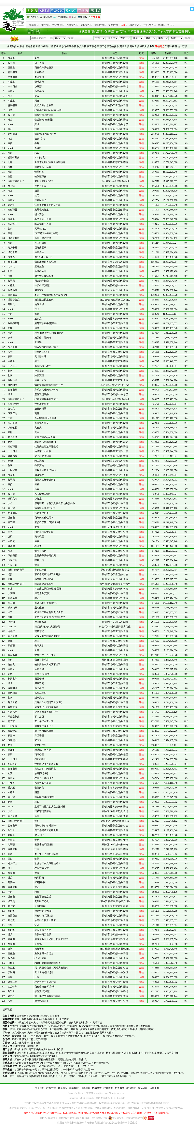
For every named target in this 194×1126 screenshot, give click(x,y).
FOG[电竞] (40, 157)
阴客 (37, 792)
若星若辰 (12, 707)
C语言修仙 (40, 759)
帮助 (161, 24)
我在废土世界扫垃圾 (45, 261)
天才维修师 (40, 621)
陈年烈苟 (39, 560)
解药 (37, 858)
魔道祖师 (39, 77)
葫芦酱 (11, 205)
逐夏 (37, 541)
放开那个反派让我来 (45, 920)
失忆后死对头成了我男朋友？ (50, 617)
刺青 (37, 413)
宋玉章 (38, 740)
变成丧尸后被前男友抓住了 (49, 612)
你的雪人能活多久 (44, 276)
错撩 (37, 328)
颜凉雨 (11, 645)
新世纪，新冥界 (43, 749)
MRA (10, 806)
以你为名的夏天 (43, 783)
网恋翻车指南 (42, 280)
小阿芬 (11, 593)
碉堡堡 (11, 953)
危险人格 (39, 669)
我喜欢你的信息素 (44, 67)
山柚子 (11, 963)
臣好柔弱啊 (40, 247)
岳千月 (11, 830)
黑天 (37, 361)
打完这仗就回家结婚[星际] (48, 588)
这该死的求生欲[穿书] (46, 602)
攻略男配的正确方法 (45, 982)
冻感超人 (12, 740)
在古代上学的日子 (44, 778)
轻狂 (37, 484)
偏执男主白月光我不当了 (48, 664)
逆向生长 (39, 607)
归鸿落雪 (12, 598)
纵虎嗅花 (12, 427)
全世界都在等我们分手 (46, 711)
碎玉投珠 (39, 370)
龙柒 (10, 745)
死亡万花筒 (40, 186)
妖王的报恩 (40, 408)
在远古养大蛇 (42, 868)
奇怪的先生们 (42, 351)
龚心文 (11, 408)
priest (10, 124)
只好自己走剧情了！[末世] (48, 702)
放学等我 (39, 62)
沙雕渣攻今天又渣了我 (46, 764)
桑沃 (10, 441)
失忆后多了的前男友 (45, 768)
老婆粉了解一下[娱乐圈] (47, 522)
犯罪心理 (39, 754)
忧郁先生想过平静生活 (46, 446)
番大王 (11, 787)
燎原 (37, 565)
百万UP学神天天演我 (45, 418)
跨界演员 (39, 375)
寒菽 (10, 588)
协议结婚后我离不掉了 (46, 347)
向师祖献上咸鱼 (43, 167)
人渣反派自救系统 (44, 105)
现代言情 (96, 31)
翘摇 (10, 328)
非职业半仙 (40, 569)
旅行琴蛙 (39, 948)
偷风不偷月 (40, 271)
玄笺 (10, 773)
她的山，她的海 (43, 337)
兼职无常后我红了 (44, 181)
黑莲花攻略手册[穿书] (46, 323)
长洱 (10, 356)
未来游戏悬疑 (148, 31)
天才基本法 (40, 356)
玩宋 (37, 849)
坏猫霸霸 (12, 555)
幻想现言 (109, 31)
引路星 (11, 67)
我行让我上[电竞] (44, 115)
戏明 (37, 887)
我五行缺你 (40, 958)
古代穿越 (121, 31)
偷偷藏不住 (40, 176)
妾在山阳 (12, 389)
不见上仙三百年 (43, 219)
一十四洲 (12, 86)
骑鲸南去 (12, 295)
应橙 (10, 432)
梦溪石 (11, 839)
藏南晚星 (39, 536)
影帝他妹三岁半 (43, 366)
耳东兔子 (12, 223)
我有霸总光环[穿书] (45, 986)
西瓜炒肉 (12, 730)
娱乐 (170, 24)
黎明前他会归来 (43, 456)
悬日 (37, 152)
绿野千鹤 (12, 252)
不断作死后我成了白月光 (48, 574)
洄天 (37, 190)
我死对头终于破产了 (45, 479)
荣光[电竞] (40, 745)
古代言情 (84, 31)
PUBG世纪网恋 (42, 494)
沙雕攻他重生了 (43, 404)
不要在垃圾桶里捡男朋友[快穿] (51, 295)
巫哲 (10, 143)
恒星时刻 (39, 171)
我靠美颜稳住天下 (44, 517)
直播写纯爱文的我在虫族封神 (50, 806)
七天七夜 (39, 835)
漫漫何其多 (14, 157)
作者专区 (72, 24)
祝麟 (10, 617)
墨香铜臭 (12, 72)
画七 (10, 531)
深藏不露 (39, 683)
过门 (37, 195)
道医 (37, 820)
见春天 (38, 427)
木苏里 (11, 58)
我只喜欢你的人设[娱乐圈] (48, 110)
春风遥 (11, 835)
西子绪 (11, 186)
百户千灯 (12, 347)
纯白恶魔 (39, 460)
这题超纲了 (40, 200)
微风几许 (12, 380)
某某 (37, 58)
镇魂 (37, 489)
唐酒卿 (11, 546)
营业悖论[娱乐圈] (44, 119)
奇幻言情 (133, 31)
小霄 (10, 418)
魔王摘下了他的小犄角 (46, 854)
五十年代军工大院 (44, 721)
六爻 (37, 309)
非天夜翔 (12, 678)
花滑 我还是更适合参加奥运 (49, 332)
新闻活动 (100, 24)
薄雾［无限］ (42, 380)
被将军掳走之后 (43, 896)
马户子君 (12, 247)
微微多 (11, 778)
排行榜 (45, 24)
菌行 (10, 332)
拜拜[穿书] (40, 882)
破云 (37, 96)
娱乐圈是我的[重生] (45, 797)
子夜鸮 (38, 944)
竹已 (10, 129)
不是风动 (12, 711)
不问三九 (12, 413)
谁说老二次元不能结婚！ (48, 863)
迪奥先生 (39, 252)
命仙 (37, 816)
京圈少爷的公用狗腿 (45, 555)
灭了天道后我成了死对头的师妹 (51, 967)
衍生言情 (178, 31)
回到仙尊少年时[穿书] (46, 825)
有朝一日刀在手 (43, 934)
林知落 (11, 749)
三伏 (37, 977)
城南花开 (12, 607)
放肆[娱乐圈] (41, 773)
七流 (10, 162)
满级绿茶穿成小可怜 (45, 508)
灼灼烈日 (39, 877)
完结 (188, 31)
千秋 (37, 839)
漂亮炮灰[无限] (42, 593)
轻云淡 (11, 901)
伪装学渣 (39, 91)
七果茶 (11, 844)
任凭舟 (11, 783)
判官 (37, 100)
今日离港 (39, 465)
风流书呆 (12, 655)
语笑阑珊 (12, 688)
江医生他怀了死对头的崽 (48, 205)
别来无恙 (39, 697)
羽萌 (10, 854)
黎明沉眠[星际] (42, 991)
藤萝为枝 (12, 290)
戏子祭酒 (12, 437)
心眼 (37, 801)
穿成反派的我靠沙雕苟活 (48, 636)
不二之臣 (39, 716)
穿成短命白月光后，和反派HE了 (51, 939)
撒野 (37, 143)
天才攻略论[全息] (44, 972)
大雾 (37, 873)
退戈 (10, 394)
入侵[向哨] (40, 906)
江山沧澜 (12, 726)
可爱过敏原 (40, 242)
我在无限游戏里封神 (45, 133)
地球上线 (39, 304)
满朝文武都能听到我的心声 (49, 385)
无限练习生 (40, 228)
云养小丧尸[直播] (44, 844)
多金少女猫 (14, 404)
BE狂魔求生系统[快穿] (46, 233)
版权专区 (86, 24)
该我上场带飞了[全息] (46, 470)
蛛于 (10, 612)
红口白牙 (12, 764)
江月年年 (12, 366)
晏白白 (11, 996)
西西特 (11, 882)
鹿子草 (11, 721)
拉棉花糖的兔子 (16, 181)
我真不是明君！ (43, 659)
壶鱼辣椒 (12, 133)
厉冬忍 (11, 257)
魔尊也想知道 (42, 209)
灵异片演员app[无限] (45, 437)
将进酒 (38, 546)
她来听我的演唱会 (44, 579)
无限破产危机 (42, 901)
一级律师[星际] (42, 285)
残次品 (38, 318)
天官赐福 (39, 72)
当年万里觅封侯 (43, 238)
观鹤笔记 (39, 631)
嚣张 (37, 313)
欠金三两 (12, 982)
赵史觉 (11, 664)
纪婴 (10, 574)
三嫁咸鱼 (39, 266)
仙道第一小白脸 (43, 451)
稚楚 (10, 110)
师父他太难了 (42, 1000)
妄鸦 (10, 228)
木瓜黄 (11, 91)
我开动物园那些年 (44, 584)
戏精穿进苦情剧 (43, 811)
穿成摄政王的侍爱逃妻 (46, 707)
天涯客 (38, 342)
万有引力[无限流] (44, 915)
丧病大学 (39, 645)
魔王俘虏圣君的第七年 (46, 830)
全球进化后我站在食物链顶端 (50, 162)
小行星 (38, 498)
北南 (10, 271)
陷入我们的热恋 (43, 223)
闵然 (10, 674)
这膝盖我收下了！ (44, 726)
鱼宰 (10, 465)
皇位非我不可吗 (43, 929)
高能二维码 (40, 693)
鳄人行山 (12, 863)
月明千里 (39, 735)
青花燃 (11, 939)
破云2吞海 (40, 138)
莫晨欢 (11, 304)
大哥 (37, 650)
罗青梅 (11, 735)
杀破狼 (38, 148)
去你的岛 (39, 787)
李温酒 (11, 621)
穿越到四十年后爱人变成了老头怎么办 (55, 503)
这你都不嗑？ (42, 422)
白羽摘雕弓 (14, 323)
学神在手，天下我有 (45, 655)
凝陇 (10, 640)
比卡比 (11, 266)
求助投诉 (135, 24)
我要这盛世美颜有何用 (46, 399)
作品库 (33, 24)
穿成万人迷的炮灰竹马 (46, 389)
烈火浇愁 (39, 214)
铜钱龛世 (39, 475)
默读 (37, 124)
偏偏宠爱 (39, 290)
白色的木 (12, 385)
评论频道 (58, 24)
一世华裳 (12, 470)
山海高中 (39, 688)
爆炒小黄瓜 (14, 299)
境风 (10, 536)
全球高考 (39, 81)
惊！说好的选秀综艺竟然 (48, 996)
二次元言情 (165, 31)
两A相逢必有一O (43, 257)
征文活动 (113, 24)
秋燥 (37, 891)
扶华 (10, 167)
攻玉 (37, 640)
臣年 (10, 925)
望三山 (11, 517)
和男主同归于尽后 (44, 531)
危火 (10, 659)
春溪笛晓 (12, 849)
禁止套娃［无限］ (44, 910)
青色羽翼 (12, 209)
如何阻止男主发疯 (44, 299)
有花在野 (12, 261)
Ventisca (12, 626)
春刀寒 (11, 508)
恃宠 (37, 925)
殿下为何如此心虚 (44, 730)
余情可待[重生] (42, 674)
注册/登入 (150, 24)
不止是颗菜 (14, 716)
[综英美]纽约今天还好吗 (47, 626)
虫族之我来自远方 (44, 953)
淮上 (10, 96)
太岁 (37, 527)
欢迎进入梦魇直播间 (45, 441)
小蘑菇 (38, 86)
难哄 (37, 129)
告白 (37, 432)
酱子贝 (11, 62)
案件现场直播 (42, 394)
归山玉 (11, 967)
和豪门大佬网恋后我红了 (48, 963)
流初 (10, 948)
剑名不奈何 (40, 550)
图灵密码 (39, 678)
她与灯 (11, 631)
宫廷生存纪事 (42, 512)
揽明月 (38, 598)
